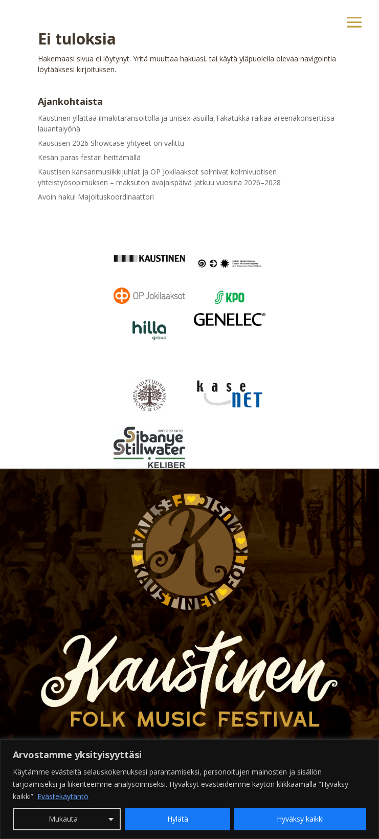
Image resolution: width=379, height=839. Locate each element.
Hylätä (177, 819)
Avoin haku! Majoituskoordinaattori (96, 197)
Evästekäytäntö (62, 796)
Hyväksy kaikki (300, 819)
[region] (189, 789)
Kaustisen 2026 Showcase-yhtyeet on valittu (111, 143)
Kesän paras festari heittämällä (89, 157)
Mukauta (63, 819)
